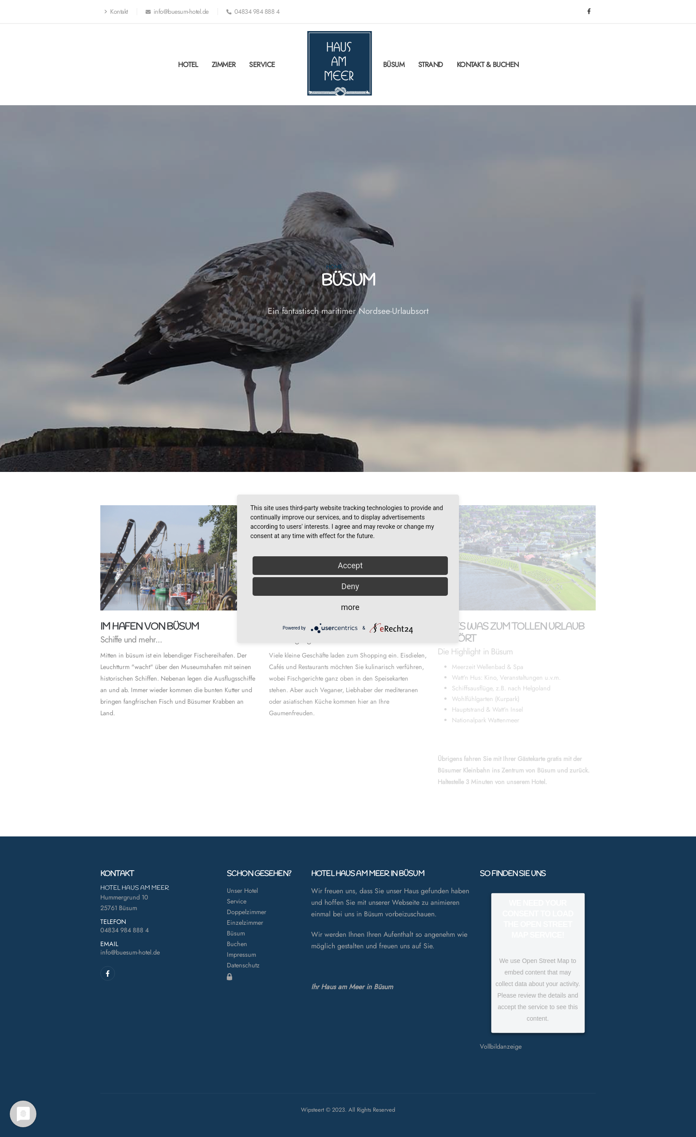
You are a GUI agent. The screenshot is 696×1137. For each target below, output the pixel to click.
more (350, 607)
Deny (350, 586)
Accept (350, 565)
